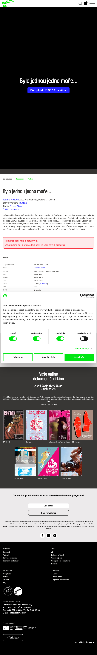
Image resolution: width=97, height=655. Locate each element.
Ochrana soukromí (10, 558)
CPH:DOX (6, 442)
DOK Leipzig (76, 442)
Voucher (6, 577)
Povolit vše (79, 357)
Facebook (20, 179)
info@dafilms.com (18, 613)
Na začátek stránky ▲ (84, 642)
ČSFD (6, 209)
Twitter (30, 179)
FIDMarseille (19, 478)
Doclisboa (29, 442)
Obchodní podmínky (11, 561)
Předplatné (7, 574)
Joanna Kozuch (11, 199)
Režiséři (54, 564)
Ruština (23, 203)
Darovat (6, 580)
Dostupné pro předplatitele (61, 561)
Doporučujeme (56, 558)
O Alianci (6, 552)
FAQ (4, 582)
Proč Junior (57, 577)
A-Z (52, 552)
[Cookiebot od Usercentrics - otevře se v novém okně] (82, 296)
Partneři (6, 555)
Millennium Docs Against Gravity (59, 442)
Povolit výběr (48, 357)
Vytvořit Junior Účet (61, 580)
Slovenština (16, 206)
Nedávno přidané (57, 555)
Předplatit (13, 637)
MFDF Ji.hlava (42, 478)
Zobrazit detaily (81, 348)
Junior (55, 574)
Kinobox (15, 209)
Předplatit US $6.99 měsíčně (48, 90)
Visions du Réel (66, 478)
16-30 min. (43, 284)
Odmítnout (18, 357)
